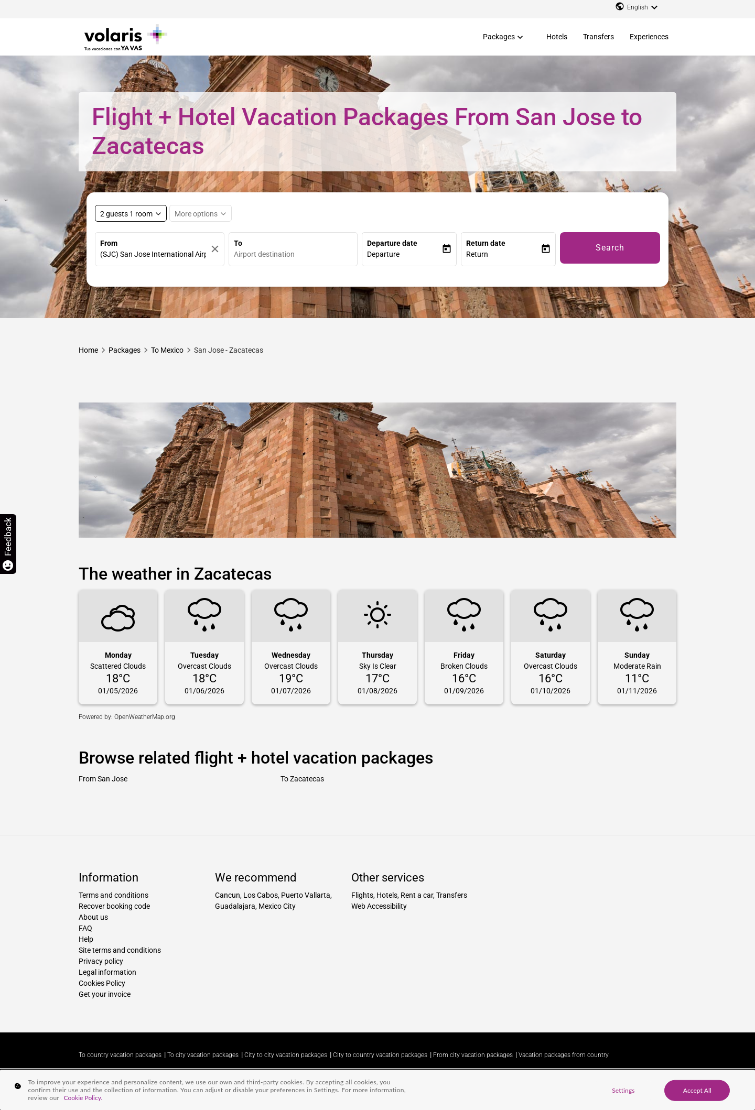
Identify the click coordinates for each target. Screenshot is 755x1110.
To (238, 243)
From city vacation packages (473, 1055)
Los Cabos (260, 895)
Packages (499, 36)
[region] (377, 1090)
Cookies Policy (102, 983)
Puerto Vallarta (305, 895)
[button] (404, 254)
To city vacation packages (203, 1055)
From (108, 243)
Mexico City (277, 906)
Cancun (227, 895)
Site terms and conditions (120, 950)
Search (610, 248)
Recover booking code (114, 906)
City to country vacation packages (380, 1055)
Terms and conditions (113, 895)
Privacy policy (101, 961)
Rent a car (417, 895)
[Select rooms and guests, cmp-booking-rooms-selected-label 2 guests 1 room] (131, 213)
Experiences (649, 36)
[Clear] (215, 249)
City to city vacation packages (285, 1055)
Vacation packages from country (564, 1055)
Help (86, 939)
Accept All (697, 1090)
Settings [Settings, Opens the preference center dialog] (623, 1090)
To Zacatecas (302, 779)
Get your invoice (105, 994)
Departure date (392, 243)
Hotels (556, 36)
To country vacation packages (120, 1055)
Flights (362, 895)
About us (93, 917)
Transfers (598, 36)
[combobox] (296, 254)
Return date (485, 243)
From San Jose (103, 779)
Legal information (107, 972)
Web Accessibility (379, 906)
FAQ (85, 928)
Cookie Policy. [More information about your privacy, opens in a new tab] (83, 1098)
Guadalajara (235, 906)
